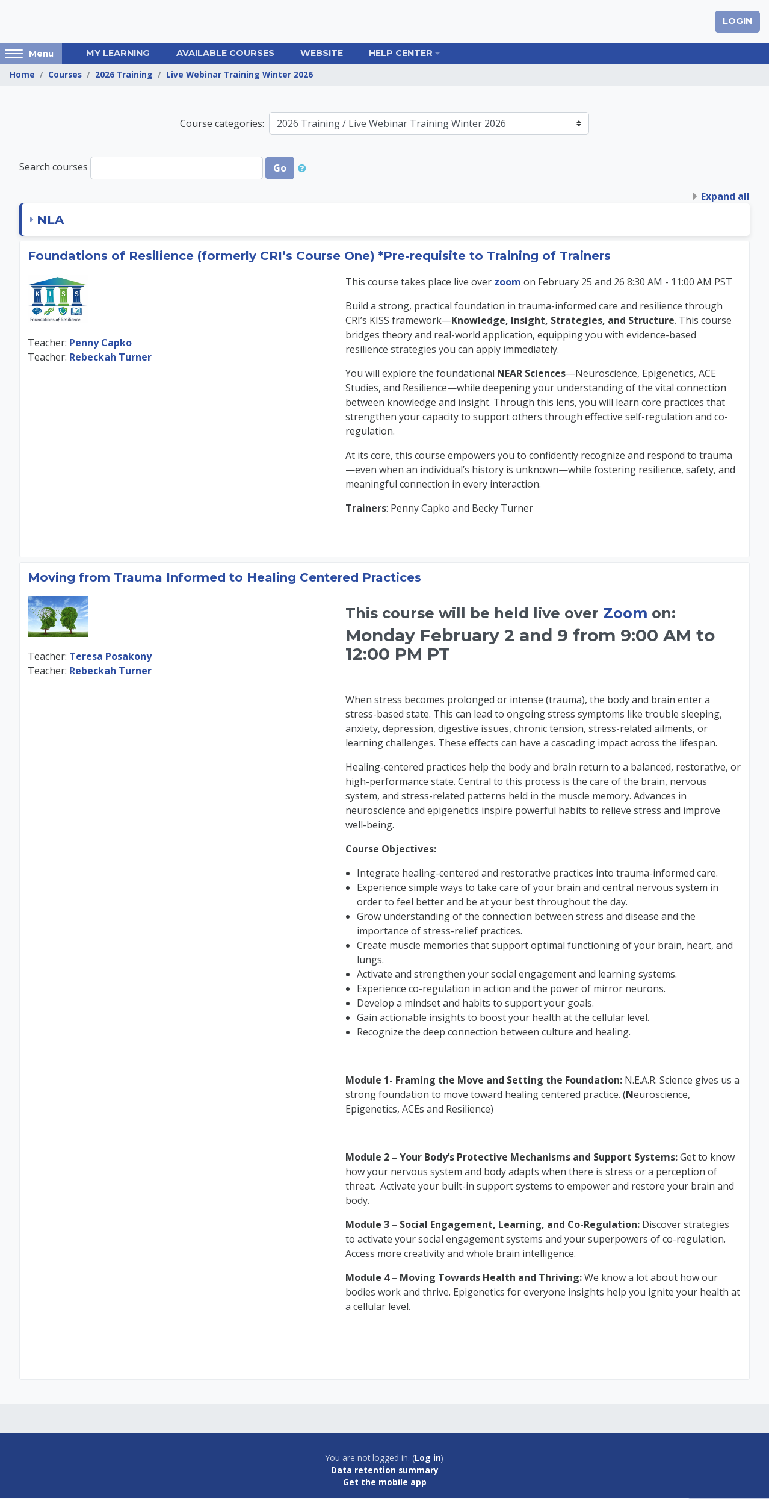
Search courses (53, 167)
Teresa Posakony (110, 656)
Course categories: (222, 124)
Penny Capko (100, 343)
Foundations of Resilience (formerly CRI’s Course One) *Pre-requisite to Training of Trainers (319, 256)
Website (321, 53)
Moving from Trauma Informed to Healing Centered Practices (224, 578)
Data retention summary (385, 1470)
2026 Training (124, 75)
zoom (508, 282)
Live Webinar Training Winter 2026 (239, 75)
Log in (428, 1458)
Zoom (625, 613)
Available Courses (225, 53)
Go (279, 168)
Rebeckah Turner (110, 357)
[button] (304, 168)
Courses (65, 75)
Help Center (401, 53)
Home (22, 75)
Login (737, 21)
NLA (50, 220)
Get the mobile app (385, 1482)
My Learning (118, 53)
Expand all (725, 196)
